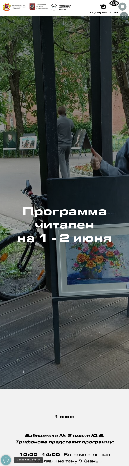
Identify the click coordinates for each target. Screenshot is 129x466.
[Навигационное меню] (122, 6)
